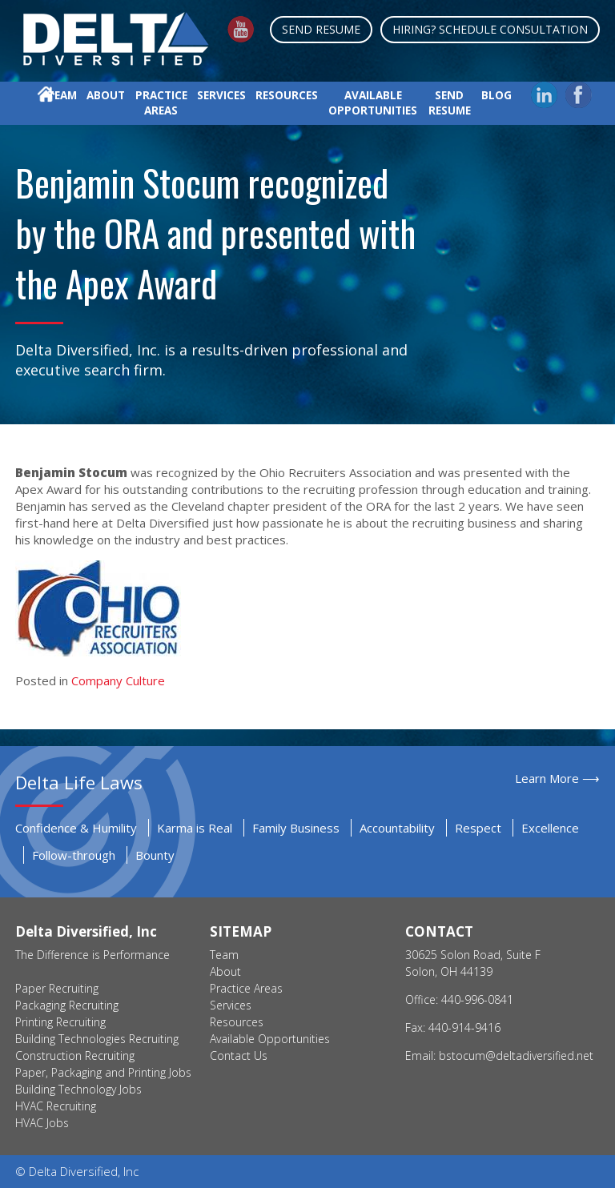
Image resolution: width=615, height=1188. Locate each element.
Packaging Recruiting (67, 1005)
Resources (286, 95)
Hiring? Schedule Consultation (490, 29)
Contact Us (238, 1055)
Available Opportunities (372, 103)
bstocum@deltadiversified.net (516, 1055)
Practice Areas (161, 103)
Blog (496, 95)
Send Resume (321, 29)
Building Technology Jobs (78, 1089)
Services (221, 95)
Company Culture (118, 680)
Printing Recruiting (60, 1021)
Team (62, 95)
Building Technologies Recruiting (97, 1038)
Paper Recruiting (56, 988)
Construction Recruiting (75, 1055)
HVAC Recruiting (55, 1106)
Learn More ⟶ (557, 778)
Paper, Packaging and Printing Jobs (103, 1072)
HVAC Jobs (42, 1122)
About (105, 95)
